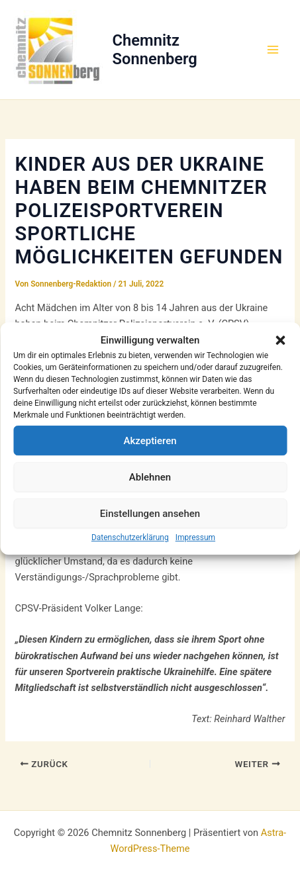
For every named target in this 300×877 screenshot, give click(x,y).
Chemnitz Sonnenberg (155, 49)
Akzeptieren (149, 441)
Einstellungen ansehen (150, 514)
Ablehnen (150, 477)
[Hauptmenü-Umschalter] (273, 50)
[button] (280, 340)
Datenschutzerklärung (130, 537)
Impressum (195, 537)
